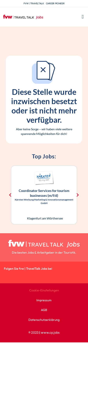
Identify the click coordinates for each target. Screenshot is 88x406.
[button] (83, 17)
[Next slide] (77, 195)
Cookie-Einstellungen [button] (44, 290)
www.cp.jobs (50, 332)
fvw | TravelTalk (34, 3)
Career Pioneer (55, 3)
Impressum (44, 300)
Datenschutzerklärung (44, 320)
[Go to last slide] (10, 195)
